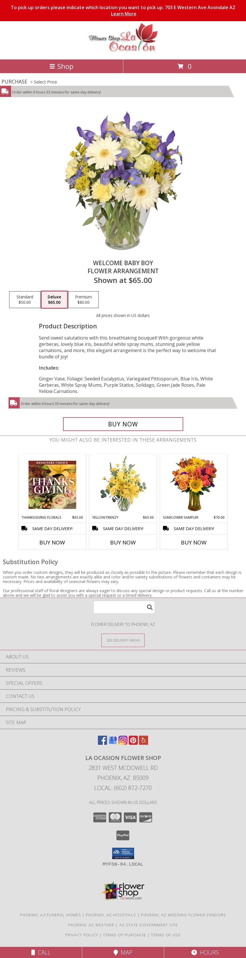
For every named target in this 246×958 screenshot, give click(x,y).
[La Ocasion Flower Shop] (123, 51)
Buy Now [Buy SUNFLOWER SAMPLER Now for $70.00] (194, 542)
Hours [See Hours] (205, 952)
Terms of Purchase (124, 934)
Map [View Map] (123, 952)
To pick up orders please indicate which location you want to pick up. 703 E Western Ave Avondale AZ (123, 10)
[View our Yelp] (143, 743)
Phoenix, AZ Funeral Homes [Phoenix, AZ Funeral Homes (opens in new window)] (50, 914)
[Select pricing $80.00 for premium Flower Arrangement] (83, 300)
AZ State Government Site (148, 924)
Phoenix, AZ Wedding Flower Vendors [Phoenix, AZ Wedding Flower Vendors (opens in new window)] (183, 914)
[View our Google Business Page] (112, 743)
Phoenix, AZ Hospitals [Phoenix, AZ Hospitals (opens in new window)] (111, 914)
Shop (61, 66)
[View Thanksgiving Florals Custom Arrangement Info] (52, 485)
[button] (123, 853)
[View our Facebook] (102, 743)
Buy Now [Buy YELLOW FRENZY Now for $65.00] (123, 542)
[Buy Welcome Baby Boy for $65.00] (123, 424)
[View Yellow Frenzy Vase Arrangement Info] (123, 485)
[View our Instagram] (123, 743)
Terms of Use (166, 934)
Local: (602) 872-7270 (123, 788)
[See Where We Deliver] (123, 640)
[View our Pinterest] (133, 743)
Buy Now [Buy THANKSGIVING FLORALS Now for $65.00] (52, 542)
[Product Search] (124, 607)
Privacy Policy (81, 934)
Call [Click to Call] (41, 952)
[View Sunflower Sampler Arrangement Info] (194, 485)
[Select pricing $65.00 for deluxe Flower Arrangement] (54, 300)
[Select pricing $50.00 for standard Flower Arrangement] (24, 300)
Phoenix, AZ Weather (91, 924)
